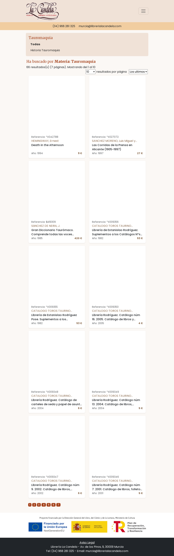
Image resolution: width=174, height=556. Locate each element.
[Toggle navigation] (143, 11)
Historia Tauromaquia (45, 50)
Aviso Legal (87, 543)
